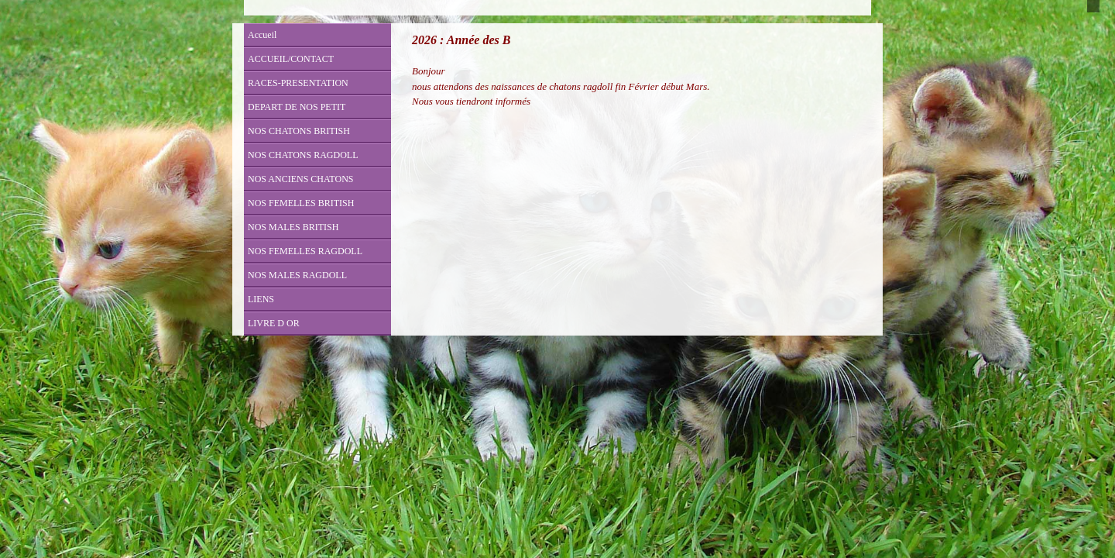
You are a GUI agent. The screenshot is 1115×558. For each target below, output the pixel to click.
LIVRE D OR (274, 323)
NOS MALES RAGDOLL (297, 275)
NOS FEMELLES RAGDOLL (305, 251)
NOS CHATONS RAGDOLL (303, 155)
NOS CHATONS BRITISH (299, 131)
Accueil (262, 34)
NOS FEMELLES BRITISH (301, 203)
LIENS (261, 299)
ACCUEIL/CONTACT (291, 58)
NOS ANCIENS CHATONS (300, 179)
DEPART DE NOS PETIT (296, 107)
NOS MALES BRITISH (293, 227)
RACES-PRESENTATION (298, 83)
